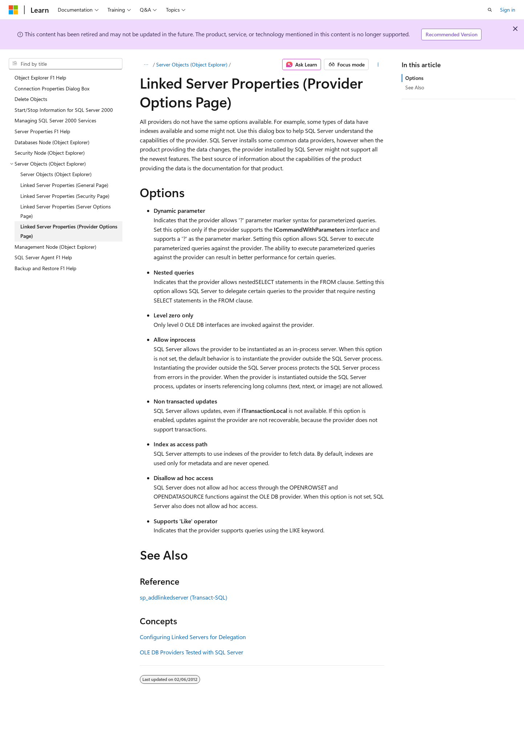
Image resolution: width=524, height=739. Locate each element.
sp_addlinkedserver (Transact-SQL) (183, 597)
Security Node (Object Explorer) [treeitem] (50, 152)
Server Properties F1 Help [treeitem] (42, 131)
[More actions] (377, 64)
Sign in (507, 9)
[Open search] (490, 9)
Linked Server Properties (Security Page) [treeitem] (64, 195)
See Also (414, 87)
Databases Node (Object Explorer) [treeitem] (52, 142)
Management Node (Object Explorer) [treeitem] (55, 246)
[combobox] (65, 64)
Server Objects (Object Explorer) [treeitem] (56, 174)
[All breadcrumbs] (146, 64)
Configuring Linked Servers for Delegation (193, 637)
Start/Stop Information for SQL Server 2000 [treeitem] (64, 109)
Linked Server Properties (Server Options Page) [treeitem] (65, 211)
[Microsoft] (13, 10)
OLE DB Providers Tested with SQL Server (191, 652)
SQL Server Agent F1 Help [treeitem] (43, 257)
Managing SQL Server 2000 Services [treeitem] (55, 120)
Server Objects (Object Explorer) (191, 64)
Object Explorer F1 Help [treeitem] (40, 77)
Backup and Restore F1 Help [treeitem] (45, 268)
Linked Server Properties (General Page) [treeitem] (64, 185)
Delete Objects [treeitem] (31, 99)
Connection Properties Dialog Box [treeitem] (52, 88)
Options (414, 77)
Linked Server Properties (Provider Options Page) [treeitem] (68, 231)
